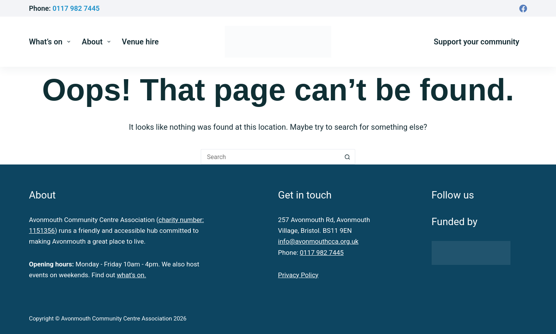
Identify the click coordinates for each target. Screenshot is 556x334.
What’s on (51, 41)
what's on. (131, 275)
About (98, 41)
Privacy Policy (298, 275)
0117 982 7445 (76, 8)
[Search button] (347, 156)
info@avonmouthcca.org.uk (318, 241)
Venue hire (140, 41)
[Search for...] (270, 156)
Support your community (476, 41)
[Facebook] (523, 8)
